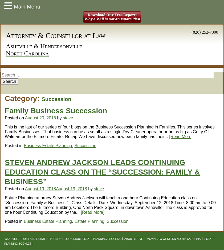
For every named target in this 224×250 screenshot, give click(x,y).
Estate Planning (89, 221)
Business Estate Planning (48, 145)
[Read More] (181, 136)
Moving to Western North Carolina (174, 238)
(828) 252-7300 (205, 32)
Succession (85, 145)
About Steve (133, 238)
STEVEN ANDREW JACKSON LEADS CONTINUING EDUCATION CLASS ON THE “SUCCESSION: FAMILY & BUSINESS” (102, 172)
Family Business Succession (56, 111)
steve (68, 118)
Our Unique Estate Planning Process (93, 238)
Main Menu (27, 7)
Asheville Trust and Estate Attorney (33, 238)
